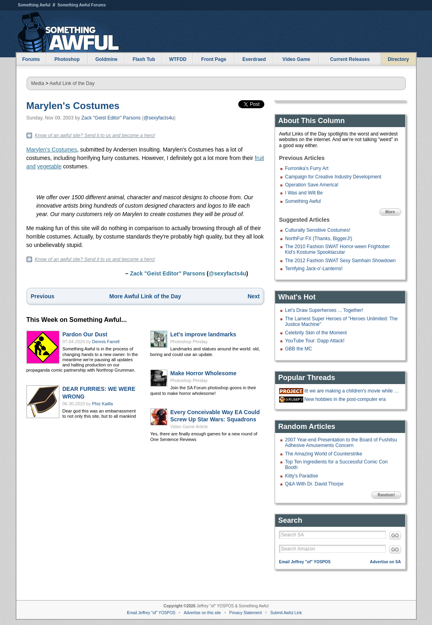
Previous (43, 296)
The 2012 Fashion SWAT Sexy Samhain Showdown (340, 260)
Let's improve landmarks (203, 334)
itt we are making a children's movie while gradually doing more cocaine (351, 391)
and (31, 166)
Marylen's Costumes (73, 105)
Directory (398, 59)
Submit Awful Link (286, 613)
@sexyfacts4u (159, 118)
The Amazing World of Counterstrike (324, 454)
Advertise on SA (385, 562)
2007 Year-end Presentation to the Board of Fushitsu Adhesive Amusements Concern (341, 442)
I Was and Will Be (304, 193)
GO (395, 535)
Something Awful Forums (81, 5)
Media (38, 83)
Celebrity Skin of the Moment (316, 333)
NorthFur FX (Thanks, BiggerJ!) (318, 238)
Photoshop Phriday (189, 341)
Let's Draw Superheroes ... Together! (324, 310)
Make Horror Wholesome (203, 373)
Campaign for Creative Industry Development (333, 177)
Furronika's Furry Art (307, 168)
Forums (31, 59)
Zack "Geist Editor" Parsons (111, 118)
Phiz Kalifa (102, 403)
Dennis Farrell (106, 341)
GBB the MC (298, 349)
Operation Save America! (312, 185)
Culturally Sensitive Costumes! (318, 230)
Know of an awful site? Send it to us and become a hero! (95, 135)
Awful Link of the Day (72, 83)
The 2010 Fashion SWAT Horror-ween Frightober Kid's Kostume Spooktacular (337, 249)
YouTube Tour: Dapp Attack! (315, 341)
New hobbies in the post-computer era (345, 399)
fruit (259, 158)
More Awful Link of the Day (145, 296)
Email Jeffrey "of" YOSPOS (305, 562)
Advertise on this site (202, 613)
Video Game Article (189, 426)
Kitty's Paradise (301, 476)
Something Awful (34, 5)
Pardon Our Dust (85, 334)
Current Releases (350, 59)
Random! (386, 495)
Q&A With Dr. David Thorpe (314, 484)
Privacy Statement (245, 613)
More (390, 212)
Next (253, 296)
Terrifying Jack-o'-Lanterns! (314, 268)
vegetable (49, 166)
